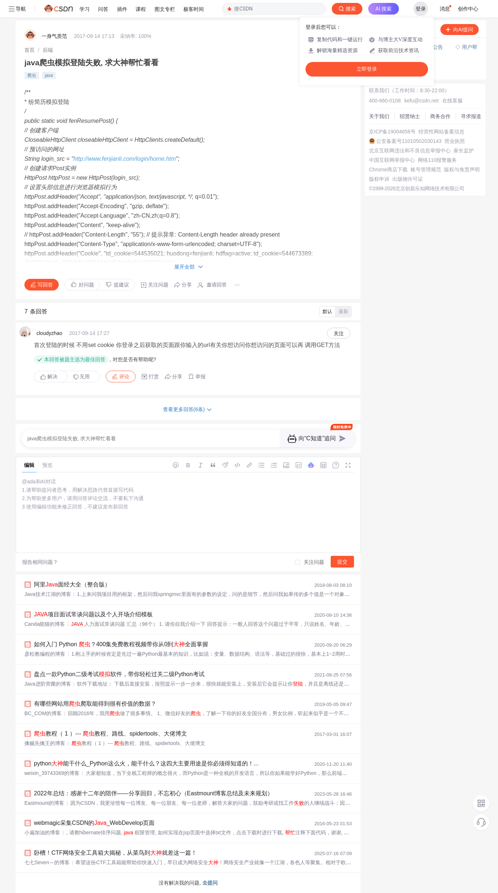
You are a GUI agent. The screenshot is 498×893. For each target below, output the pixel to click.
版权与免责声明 (462, 169)
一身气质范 (54, 36)
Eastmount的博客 (44, 803)
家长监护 (464, 150)
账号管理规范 (426, 169)
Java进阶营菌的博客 (47, 684)
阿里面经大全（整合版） (72, 584)
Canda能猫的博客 (44, 624)
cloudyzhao (49, 333)
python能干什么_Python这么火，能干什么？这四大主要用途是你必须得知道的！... (146, 763)
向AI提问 (459, 29)
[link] (29, 50)
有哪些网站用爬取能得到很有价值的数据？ (95, 704)
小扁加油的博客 (42, 832)
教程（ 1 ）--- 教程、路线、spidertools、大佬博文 (110, 733)
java (49, 75)
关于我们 (379, 116)
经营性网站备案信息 (441, 131)
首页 (29, 50)
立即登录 (367, 69)
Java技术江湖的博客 (47, 594)
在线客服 (452, 101)
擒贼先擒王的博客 (44, 743)
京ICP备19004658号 (392, 131)
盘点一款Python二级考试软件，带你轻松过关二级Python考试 (119, 674)
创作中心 (468, 9)
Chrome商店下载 (388, 169)
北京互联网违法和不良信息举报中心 (410, 150)
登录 (421, 9)
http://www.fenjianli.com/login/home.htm (124, 159)
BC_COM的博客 (43, 713)
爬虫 (31, 75)
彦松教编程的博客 (44, 654)
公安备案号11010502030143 (408, 141)
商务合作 (440, 116)
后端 (48, 50)
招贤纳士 (410, 116)
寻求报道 (471, 116)
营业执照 (454, 141)
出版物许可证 (407, 179)
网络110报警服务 (437, 160)
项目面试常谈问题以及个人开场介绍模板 (93, 614)
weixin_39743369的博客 (51, 773)
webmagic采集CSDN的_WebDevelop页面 (94, 823)
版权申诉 (379, 179)
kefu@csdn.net (421, 101)
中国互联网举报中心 (392, 160)
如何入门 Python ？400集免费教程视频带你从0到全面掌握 (121, 644)
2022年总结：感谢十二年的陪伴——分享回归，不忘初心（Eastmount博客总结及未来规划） (153, 793)
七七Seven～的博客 (47, 862)
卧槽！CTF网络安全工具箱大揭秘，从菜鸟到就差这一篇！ (115, 853)
